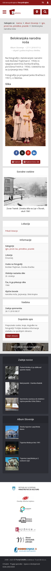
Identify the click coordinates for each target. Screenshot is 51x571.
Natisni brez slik (31, 162)
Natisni (16, 162)
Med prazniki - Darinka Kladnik (31, 383)
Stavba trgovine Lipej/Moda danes (30, 428)
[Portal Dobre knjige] (25, 549)
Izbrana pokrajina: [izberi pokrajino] (16, 2)
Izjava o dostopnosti (32, 564)
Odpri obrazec (12, 336)
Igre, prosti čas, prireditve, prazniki (19, 249)
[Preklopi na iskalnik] (45, 11)
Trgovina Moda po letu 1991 (30, 443)
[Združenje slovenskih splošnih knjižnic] (25, 530)
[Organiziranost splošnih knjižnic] (25, 499)
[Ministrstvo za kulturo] (25, 489)
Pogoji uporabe (16, 564)
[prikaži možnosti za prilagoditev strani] (43, 2)
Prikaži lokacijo (11, 231)
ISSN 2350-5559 (9, 567)
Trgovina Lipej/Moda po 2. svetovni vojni (29, 459)
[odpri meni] (4, 12)
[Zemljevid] (37, 11)
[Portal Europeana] (25, 509)
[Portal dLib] (25, 520)
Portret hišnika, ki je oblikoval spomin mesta (30, 368)
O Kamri (6, 564)
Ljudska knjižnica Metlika (29, 50)
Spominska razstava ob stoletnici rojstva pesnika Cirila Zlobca (32, 400)
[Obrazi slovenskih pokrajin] (25, 540)
